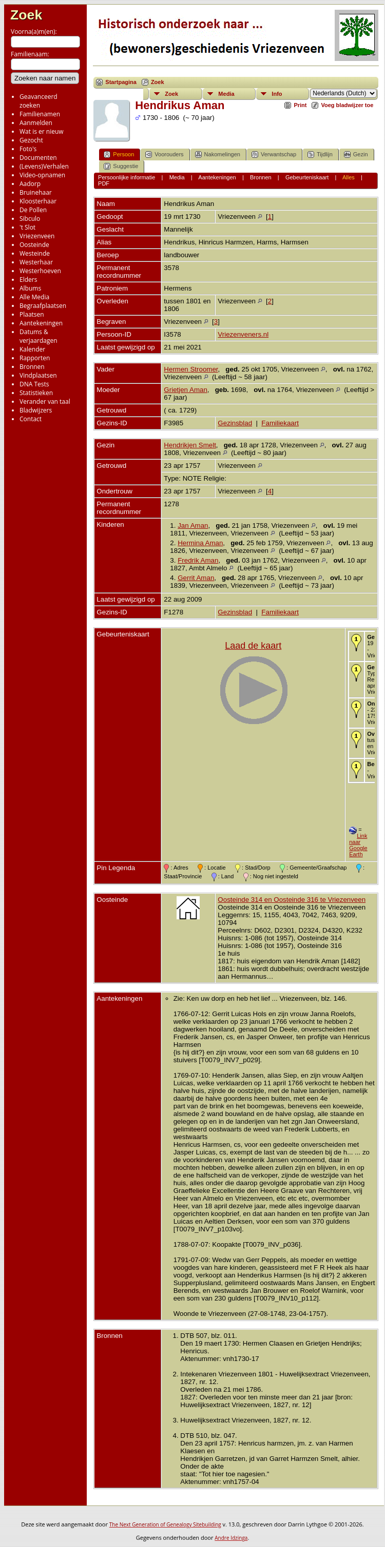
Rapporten (35, 358)
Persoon (119, 154)
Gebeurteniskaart (307, 177)
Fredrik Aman (198, 560)
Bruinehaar (36, 192)
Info (277, 94)
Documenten (38, 157)
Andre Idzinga (231, 1537)
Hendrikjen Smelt (190, 445)
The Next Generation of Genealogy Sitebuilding (165, 1524)
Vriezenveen (37, 236)
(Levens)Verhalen (44, 166)
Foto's (28, 149)
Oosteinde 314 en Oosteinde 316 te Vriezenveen (291, 899)
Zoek (26, 15)
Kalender (32, 349)
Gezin (356, 154)
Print (300, 105)
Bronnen (32, 366)
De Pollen (33, 209)
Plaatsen (32, 314)
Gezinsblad (235, 423)
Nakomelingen (217, 154)
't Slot (27, 227)
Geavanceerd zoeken (38, 101)
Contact (31, 419)
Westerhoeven (40, 270)
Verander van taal (45, 401)
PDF (103, 183)
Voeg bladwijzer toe (347, 105)
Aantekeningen (41, 323)
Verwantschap (274, 154)
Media (226, 94)
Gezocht (31, 140)
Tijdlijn (320, 154)
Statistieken (36, 392)
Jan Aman (193, 525)
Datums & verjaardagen (38, 336)
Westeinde (35, 253)
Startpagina (121, 82)
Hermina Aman (200, 543)
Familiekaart (280, 423)
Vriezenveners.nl (243, 334)
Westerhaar (36, 262)
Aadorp (30, 183)
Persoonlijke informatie (126, 177)
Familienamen (40, 114)
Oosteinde (34, 244)
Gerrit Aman (196, 578)
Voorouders (164, 154)
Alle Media (34, 297)
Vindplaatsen (38, 375)
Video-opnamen (42, 175)
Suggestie (121, 166)
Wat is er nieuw (42, 131)
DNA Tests (34, 384)
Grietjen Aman (185, 390)
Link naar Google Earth (358, 845)
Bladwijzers (36, 410)
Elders (28, 279)
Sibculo (30, 218)
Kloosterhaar (38, 201)
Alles (348, 177)
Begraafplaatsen (43, 305)
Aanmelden (36, 122)
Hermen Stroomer (191, 369)
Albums (30, 288)
